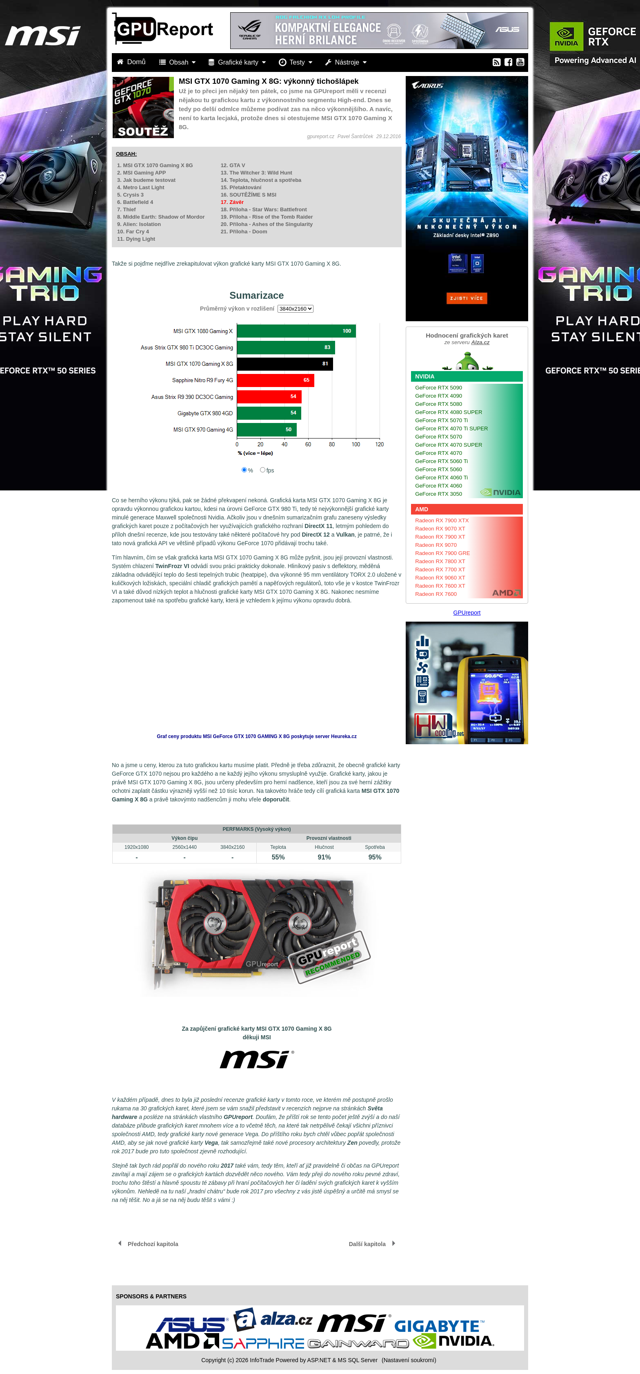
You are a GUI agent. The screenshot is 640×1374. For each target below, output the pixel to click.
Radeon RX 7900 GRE (442, 553)
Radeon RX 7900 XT (440, 537)
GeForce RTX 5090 (438, 388)
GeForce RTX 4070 (438, 453)
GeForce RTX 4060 (438, 486)
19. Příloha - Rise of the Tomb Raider (267, 217)
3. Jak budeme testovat (146, 180)
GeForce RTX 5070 (438, 437)
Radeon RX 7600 (436, 594)
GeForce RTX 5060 (438, 469)
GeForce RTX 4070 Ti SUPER (451, 428)
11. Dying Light (136, 239)
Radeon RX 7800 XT (440, 561)
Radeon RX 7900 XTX (442, 520)
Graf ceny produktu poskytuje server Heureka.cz (257, 736)
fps (270, 470)
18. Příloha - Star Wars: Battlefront (264, 209)
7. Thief (126, 209)
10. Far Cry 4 (133, 231)
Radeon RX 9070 (436, 545)
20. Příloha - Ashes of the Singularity (267, 224)
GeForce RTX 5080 (438, 404)
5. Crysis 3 (130, 195)
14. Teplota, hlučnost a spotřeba (261, 180)
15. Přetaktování (241, 187)
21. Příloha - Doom (244, 231)
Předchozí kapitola (153, 1244)
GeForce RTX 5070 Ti (441, 420)
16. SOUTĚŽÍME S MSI (249, 195)
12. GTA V (233, 165)
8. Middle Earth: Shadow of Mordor (161, 217)
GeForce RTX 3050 (438, 494)
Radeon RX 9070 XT (440, 529)
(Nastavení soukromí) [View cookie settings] (409, 1360)
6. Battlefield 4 (135, 202)
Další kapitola (367, 1244)
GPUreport (467, 612)
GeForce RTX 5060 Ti (441, 461)
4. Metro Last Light (140, 187)
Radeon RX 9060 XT (440, 578)
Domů (132, 62)
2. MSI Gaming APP (141, 173)
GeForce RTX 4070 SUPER (448, 445)
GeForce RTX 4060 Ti (441, 477)
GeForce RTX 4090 (438, 396)
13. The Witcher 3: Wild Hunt (256, 173)
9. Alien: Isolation (139, 224)
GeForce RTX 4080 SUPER (448, 412)
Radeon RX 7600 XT (440, 586)
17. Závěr (232, 202)
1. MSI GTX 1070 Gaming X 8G (155, 165)
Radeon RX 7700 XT (440, 569)
